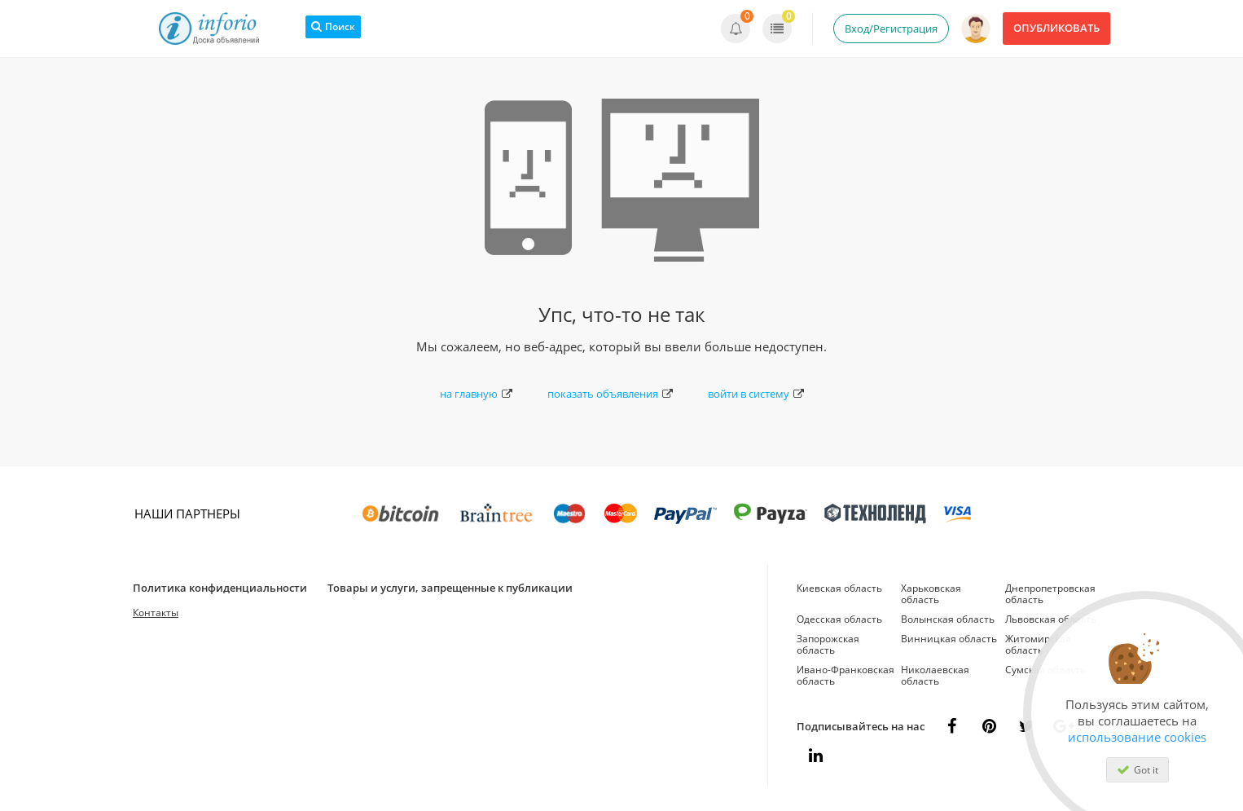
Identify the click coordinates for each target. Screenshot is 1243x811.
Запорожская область (828, 644)
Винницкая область (949, 639)
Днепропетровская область (1050, 593)
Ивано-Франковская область (845, 675)
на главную (476, 393)
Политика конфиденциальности (220, 587)
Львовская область (1050, 619)
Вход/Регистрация (891, 28)
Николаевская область (935, 675)
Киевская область (839, 588)
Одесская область (839, 619)
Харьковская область (931, 593)
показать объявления (610, 393)
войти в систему (756, 393)
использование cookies (1137, 737)
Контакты (155, 612)
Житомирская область (1038, 644)
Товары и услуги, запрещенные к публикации (450, 587)
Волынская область (948, 619)
